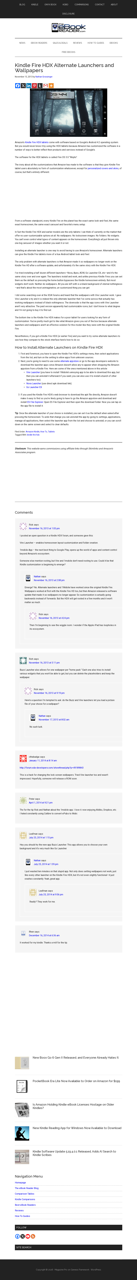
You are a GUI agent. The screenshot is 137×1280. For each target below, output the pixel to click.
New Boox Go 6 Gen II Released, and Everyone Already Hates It (76, 1057)
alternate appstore (69, 361)
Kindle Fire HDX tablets (37, 142)
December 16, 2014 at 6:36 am (44, 935)
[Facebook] (17, 85)
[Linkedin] (28, 85)
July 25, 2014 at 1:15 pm (41, 837)
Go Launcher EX (34, 387)
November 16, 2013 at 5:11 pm (44, 662)
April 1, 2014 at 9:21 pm (41, 802)
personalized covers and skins (103, 168)
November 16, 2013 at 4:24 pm (54, 618)
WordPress (96, 1270)
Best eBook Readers (25, 1205)
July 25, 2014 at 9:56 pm (51, 894)
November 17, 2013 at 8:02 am (54, 719)
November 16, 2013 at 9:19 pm (49, 693)
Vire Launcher (33, 372)
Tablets (51, 431)
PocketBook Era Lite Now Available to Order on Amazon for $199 (76, 1081)
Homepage (20, 1182)
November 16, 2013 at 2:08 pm (49, 580)
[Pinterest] (34, 85)
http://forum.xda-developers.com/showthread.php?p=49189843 (52, 767)
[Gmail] (45, 85)
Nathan (37, 576)
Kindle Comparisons (25, 1199)
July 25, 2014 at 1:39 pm (46, 864)
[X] (23, 85)
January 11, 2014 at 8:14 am (43, 760)
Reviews (19, 1210)
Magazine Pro (61, 1270)
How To (43, 431)
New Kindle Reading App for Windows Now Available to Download (77, 1128)
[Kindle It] (40, 85)
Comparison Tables (24, 1193)
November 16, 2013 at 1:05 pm (44, 528)
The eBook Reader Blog (27, 1188)
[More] (51, 85)
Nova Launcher (33, 383)
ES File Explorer (35, 402)
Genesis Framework (80, 1270)
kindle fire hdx (33, 435)
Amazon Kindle (33, 431)
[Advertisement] (68, 198)
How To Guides (22, 1216)
